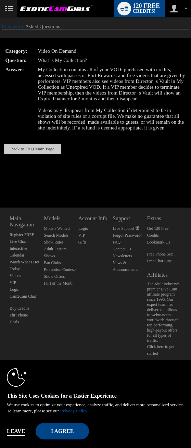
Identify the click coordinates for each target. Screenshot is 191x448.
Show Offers (54, 276)
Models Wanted (56, 228)
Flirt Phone (19, 315)
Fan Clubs (52, 262)
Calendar (17, 255)
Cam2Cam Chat (23, 296)
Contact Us (122, 249)
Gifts (82, 242)
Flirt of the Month (58, 283)
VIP (13, 282)
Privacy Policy (73, 410)
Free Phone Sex (160, 254)
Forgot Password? (127, 235)
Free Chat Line (159, 261)
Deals (14, 322)
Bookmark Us (158, 242)
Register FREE (22, 234)
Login (15, 289)
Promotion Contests (60, 269)
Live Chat (18, 241)
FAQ (116, 242)
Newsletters (122, 255)
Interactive (18, 248)
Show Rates (53, 242)
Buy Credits (19, 308)
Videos (15, 275)
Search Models (56, 235)
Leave (16, 431)
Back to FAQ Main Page (32, 148)
